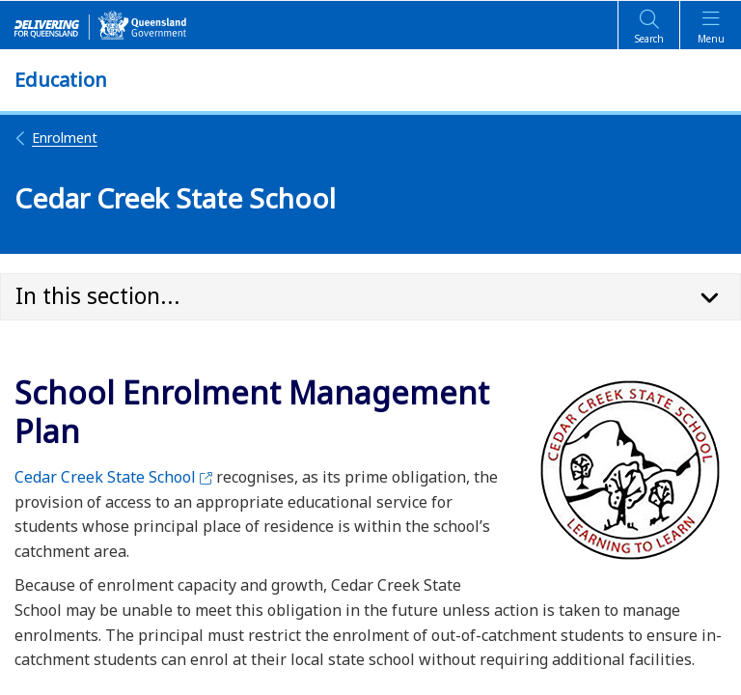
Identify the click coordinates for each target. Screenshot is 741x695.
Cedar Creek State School (113, 476)
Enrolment (55, 137)
